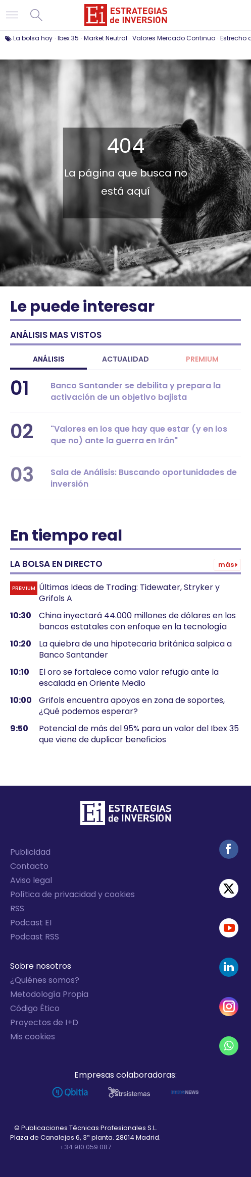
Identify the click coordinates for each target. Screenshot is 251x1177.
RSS (17, 908)
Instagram (228, 1006)
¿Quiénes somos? (44, 980)
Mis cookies (32, 1036)
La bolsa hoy (33, 38)
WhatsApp (228, 1045)
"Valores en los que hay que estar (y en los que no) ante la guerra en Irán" (139, 434)
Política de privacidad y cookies (72, 894)
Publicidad (30, 852)
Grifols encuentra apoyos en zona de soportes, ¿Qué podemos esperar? (132, 706)
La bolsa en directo (56, 564)
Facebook (228, 849)
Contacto (29, 866)
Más (226, 564)
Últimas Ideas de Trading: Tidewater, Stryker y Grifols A (129, 593)
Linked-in (228, 967)
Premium (202, 359)
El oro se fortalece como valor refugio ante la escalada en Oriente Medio (129, 678)
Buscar (36, 15)
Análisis (49, 359)
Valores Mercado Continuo (173, 38)
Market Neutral (105, 38)
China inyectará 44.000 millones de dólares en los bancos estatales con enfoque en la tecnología (137, 621)
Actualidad (125, 359)
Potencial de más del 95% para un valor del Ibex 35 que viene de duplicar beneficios (139, 734)
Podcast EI (31, 922)
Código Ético (35, 1008)
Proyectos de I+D (44, 1022)
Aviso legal (31, 880)
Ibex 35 (68, 38)
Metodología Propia (49, 994)
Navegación (12, 15)
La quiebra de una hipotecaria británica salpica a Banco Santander (135, 649)
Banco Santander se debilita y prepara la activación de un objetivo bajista (136, 391)
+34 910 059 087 (85, 1147)
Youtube (228, 927)
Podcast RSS (34, 937)
